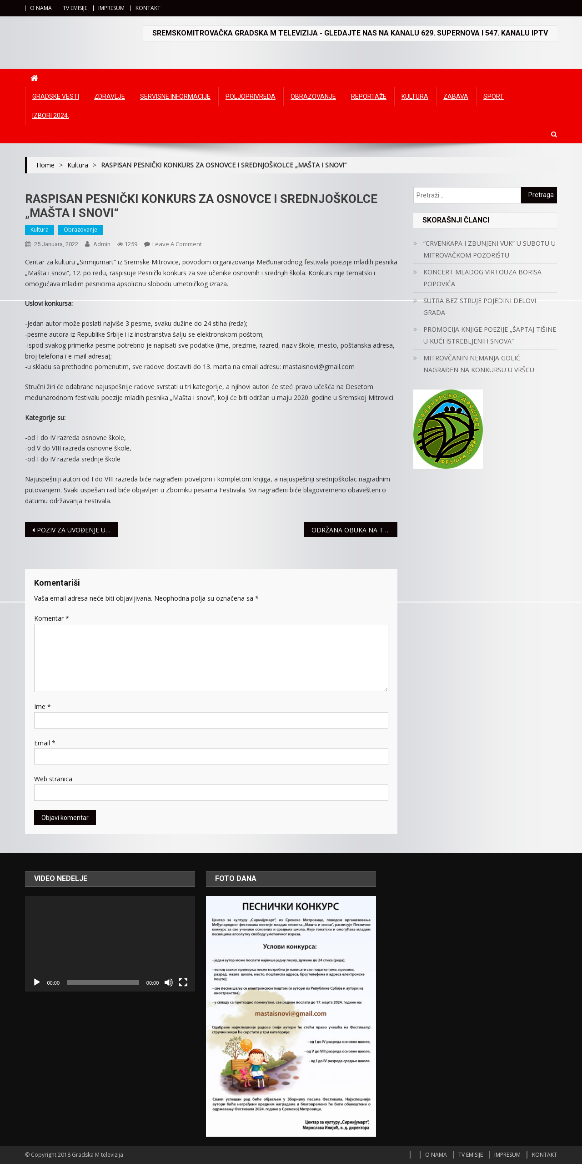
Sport (493, 96)
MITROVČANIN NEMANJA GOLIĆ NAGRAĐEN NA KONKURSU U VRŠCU (478, 364)
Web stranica (53, 778)
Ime (42, 706)
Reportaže (368, 96)
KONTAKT (148, 8)
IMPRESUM (111, 8)
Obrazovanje (313, 96)
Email (44, 743)
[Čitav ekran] (183, 982)
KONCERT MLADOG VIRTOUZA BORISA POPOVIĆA (482, 278)
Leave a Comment (177, 244)
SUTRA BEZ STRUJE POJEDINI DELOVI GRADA (479, 306)
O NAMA (41, 8)
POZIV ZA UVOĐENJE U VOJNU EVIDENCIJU (77, 530)
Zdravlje (109, 96)
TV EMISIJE (75, 8)
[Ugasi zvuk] (168, 982)
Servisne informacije (175, 96)
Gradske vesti (55, 96)
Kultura (414, 96)
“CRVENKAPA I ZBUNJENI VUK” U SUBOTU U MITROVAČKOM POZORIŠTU (489, 249)
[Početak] (36, 982)
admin (101, 244)
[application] (110, 944)
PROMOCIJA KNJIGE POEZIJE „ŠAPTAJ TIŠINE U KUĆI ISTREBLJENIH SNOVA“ (489, 335)
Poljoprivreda (251, 96)
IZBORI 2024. (50, 115)
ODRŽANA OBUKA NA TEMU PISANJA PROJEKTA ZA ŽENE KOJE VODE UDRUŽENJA (354, 530)
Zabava (455, 96)
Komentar (51, 618)
